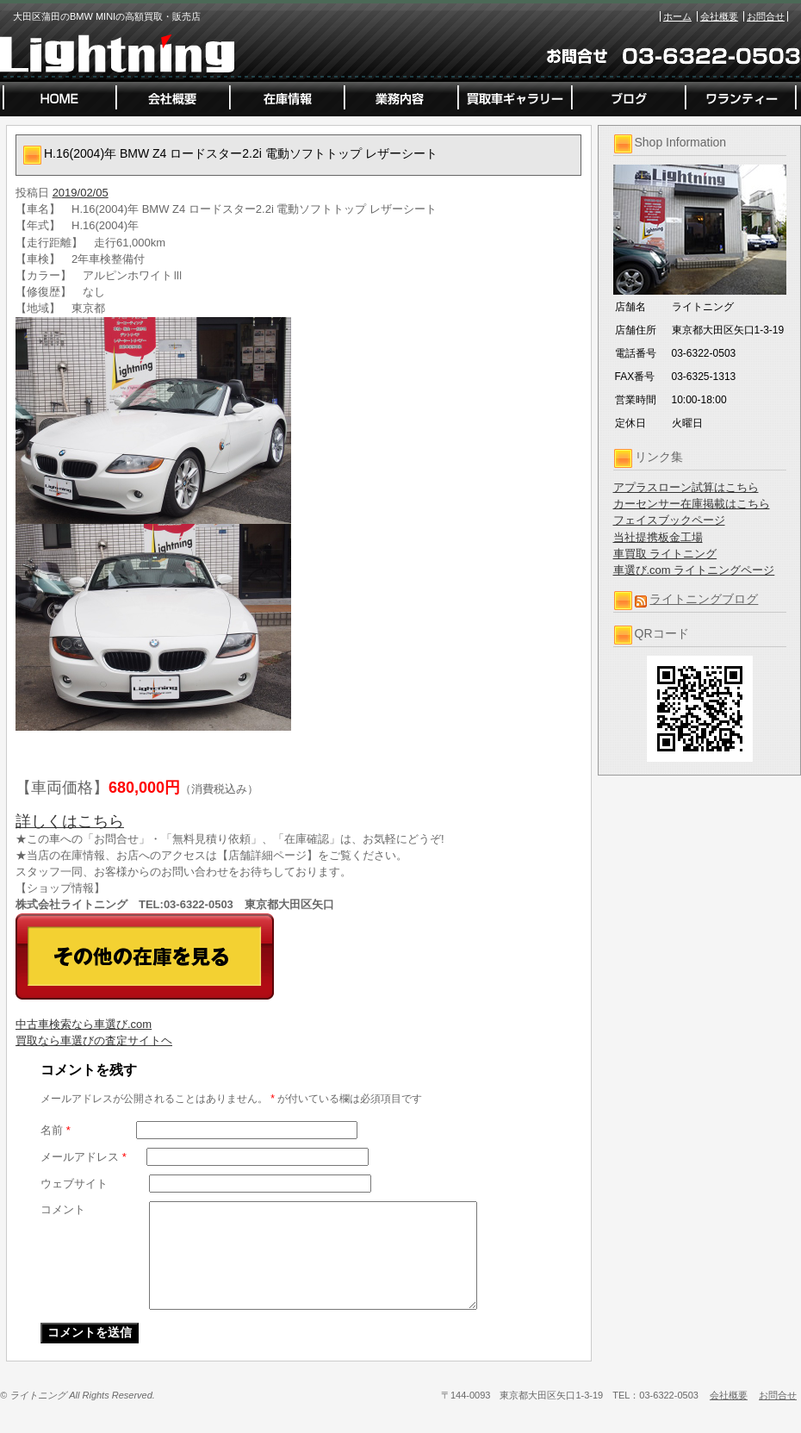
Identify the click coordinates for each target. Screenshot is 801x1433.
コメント (62, 1209)
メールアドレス (83, 1156)
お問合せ (766, 16)
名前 (55, 1130)
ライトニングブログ (703, 599)
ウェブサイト (74, 1183)
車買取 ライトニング (665, 553)
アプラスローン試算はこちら (686, 487)
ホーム (677, 16)
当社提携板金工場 (658, 537)
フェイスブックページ (669, 520)
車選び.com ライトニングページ (694, 570)
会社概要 (719, 16)
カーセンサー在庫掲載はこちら (691, 503)
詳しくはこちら (70, 821)
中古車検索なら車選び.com (84, 1024)
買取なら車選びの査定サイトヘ (94, 1040)
